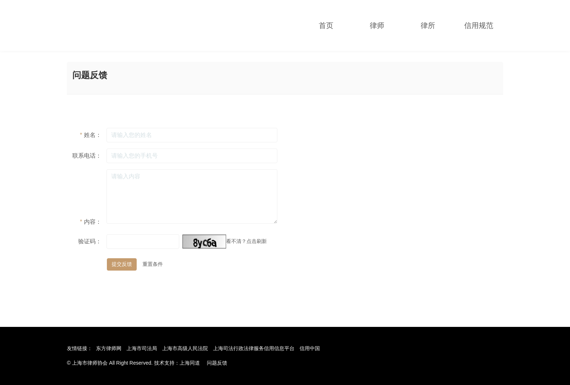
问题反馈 (217, 363)
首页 (326, 25)
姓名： (90, 135)
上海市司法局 (142, 348)
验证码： (89, 241)
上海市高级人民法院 (185, 348)
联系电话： (86, 156)
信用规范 (478, 25)
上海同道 (190, 363)
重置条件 (152, 264)
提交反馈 (122, 264)
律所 (428, 25)
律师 (377, 25)
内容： (90, 222)
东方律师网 (108, 348)
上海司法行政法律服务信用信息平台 (253, 348)
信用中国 (310, 348)
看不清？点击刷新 (246, 241)
